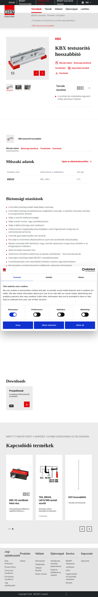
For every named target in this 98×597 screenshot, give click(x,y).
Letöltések (70, 567)
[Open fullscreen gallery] (12, 73)
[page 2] (12, 528)
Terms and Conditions (9, 571)
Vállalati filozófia (38, 569)
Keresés (69, 583)
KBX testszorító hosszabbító (43, 26)
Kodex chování (41, 574)
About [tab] (81, 277)
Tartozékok (60, 15)
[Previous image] (36, 73)
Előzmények (40, 561)
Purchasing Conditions (9, 578)
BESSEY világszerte (70, 562)
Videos (22, 561)
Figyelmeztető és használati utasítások (71, 576)
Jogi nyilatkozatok (10, 584)
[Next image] (42, 73)
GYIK (68, 570)
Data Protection (9, 562)
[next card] (89, 529)
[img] (27, 58)
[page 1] (9, 528)
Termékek (51, 15)
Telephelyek (40, 564)
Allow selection (49, 325)
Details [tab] (49, 277)
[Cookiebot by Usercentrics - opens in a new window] (84, 270)
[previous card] (82, 529)
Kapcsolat (85, 561)
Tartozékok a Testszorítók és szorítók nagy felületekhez (53, 21)
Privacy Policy (10, 567)
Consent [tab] (17, 277)
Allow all (80, 325)
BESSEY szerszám (38, 15)
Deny (18, 325)
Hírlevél (12, 2)
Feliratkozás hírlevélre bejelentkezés (56, 563)
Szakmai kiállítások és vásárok (56, 572)
